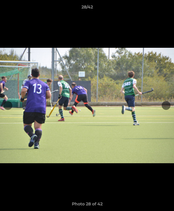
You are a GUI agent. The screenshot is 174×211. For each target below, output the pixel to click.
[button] (166, 8)
